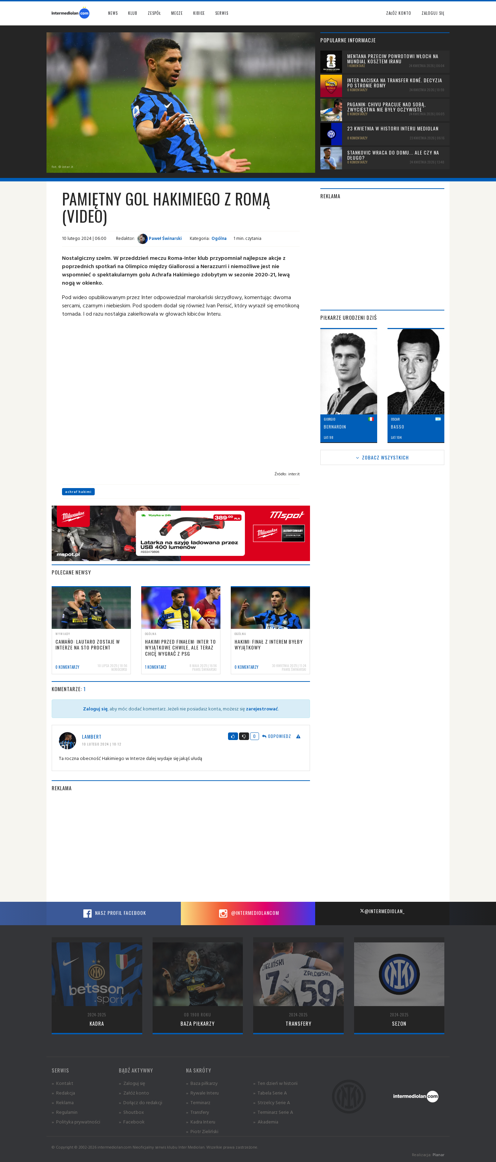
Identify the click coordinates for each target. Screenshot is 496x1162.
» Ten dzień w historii (275, 1083)
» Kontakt (62, 1083)
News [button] (113, 13)
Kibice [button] (199, 13)
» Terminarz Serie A (273, 1112)
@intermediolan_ (382, 911)
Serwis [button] (221, 13)
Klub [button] (132, 13)
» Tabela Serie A (270, 1092)
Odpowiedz (276, 736)
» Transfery (197, 1112)
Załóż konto (398, 13)
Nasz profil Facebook (113, 913)
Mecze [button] (177, 13)
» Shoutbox (131, 1112)
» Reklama (63, 1102)
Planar (438, 1155)
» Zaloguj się (132, 1083)
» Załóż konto (134, 1092)
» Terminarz (198, 1102)
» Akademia (265, 1121)
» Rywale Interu (202, 1092)
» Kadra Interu (200, 1121)
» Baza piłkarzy (202, 1083)
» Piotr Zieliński (202, 1131)
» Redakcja (63, 1092)
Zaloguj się (433, 13)
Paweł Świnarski (159, 238)
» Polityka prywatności (76, 1121)
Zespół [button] (154, 13)
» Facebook (132, 1121)
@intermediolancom (248, 913)
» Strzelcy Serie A (271, 1102)
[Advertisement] (181, 847)
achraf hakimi (78, 491)
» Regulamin (65, 1112)
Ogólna (219, 238)
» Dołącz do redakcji (140, 1102)
